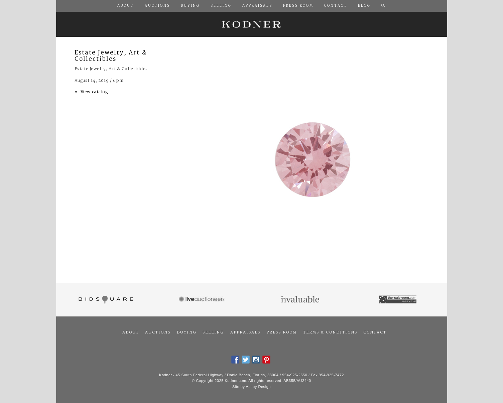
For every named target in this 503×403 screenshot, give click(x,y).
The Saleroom (398, 299)
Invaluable (301, 299)
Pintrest (266, 360)
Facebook (235, 360)
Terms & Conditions (330, 332)
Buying (187, 332)
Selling (213, 332)
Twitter (246, 360)
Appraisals (245, 332)
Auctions (157, 332)
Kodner (251, 24)
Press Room (281, 332)
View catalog (94, 92)
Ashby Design (258, 387)
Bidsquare (105, 299)
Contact (374, 332)
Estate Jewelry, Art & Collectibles (111, 56)
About (130, 332)
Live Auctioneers (203, 299)
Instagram (256, 360)
